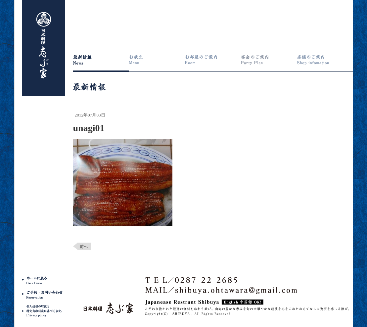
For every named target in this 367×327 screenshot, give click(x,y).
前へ (84, 246)
